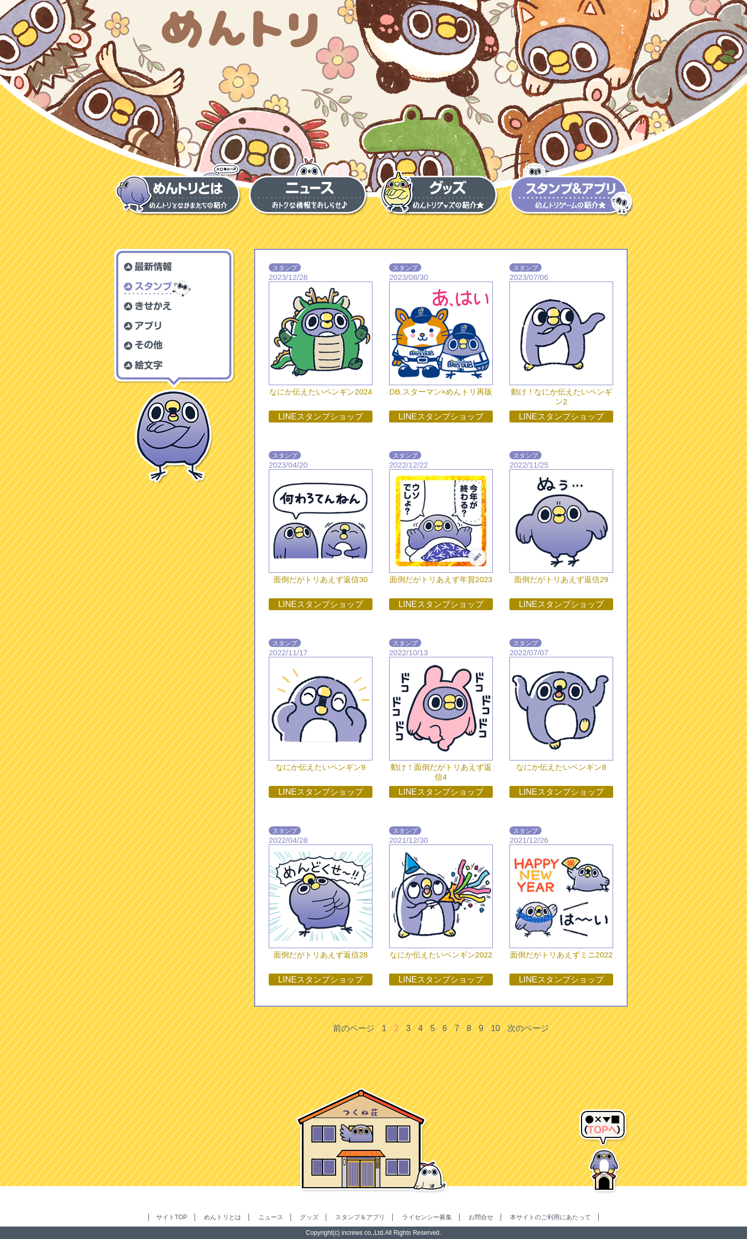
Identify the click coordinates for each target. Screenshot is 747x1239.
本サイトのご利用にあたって (550, 1217)
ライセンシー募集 (427, 1217)
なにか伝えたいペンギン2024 (320, 391)
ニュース (270, 1217)
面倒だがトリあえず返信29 (561, 579)
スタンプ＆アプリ (360, 1217)
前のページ (354, 1028)
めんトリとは (222, 1217)
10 (495, 1028)
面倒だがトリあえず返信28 (320, 954)
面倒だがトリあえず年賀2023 (441, 579)
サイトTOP (171, 1217)
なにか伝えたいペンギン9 (320, 767)
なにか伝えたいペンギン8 (561, 767)
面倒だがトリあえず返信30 (320, 579)
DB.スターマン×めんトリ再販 (441, 391)
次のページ (528, 1028)
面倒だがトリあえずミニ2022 (561, 954)
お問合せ (480, 1217)
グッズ (309, 1217)
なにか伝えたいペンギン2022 (441, 954)
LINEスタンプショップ (320, 416)
